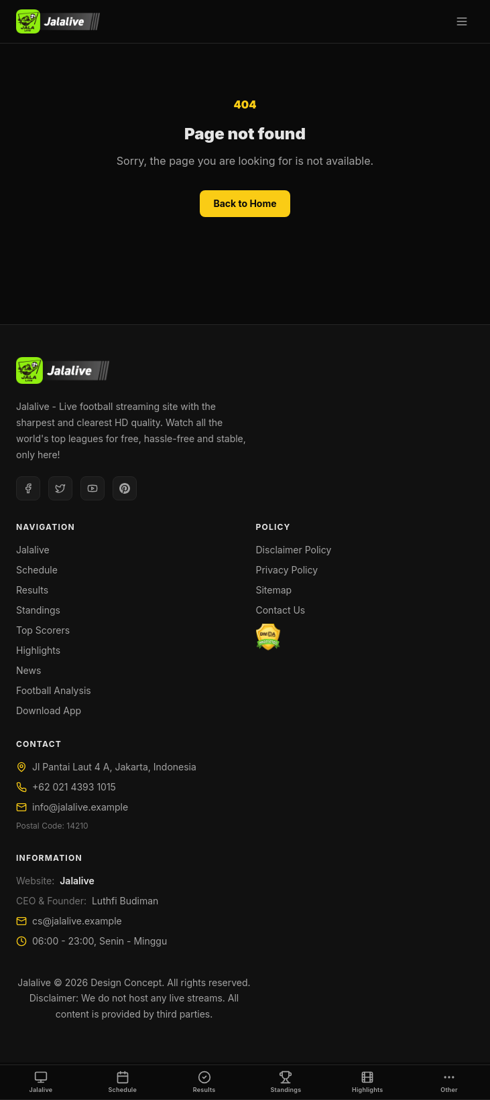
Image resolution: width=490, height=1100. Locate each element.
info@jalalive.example (80, 807)
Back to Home (244, 203)
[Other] (449, 1082)
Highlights (38, 650)
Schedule (37, 569)
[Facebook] (28, 488)
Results (32, 590)
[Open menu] (462, 21)
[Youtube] (92, 488)
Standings (38, 610)
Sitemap (274, 590)
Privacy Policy (287, 569)
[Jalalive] (58, 21)
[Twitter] (60, 488)
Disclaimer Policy (294, 549)
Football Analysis (53, 690)
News (28, 670)
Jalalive (33, 549)
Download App (48, 710)
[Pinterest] (125, 488)
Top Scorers (43, 630)
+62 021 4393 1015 (74, 787)
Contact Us (281, 610)
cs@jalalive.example (77, 920)
